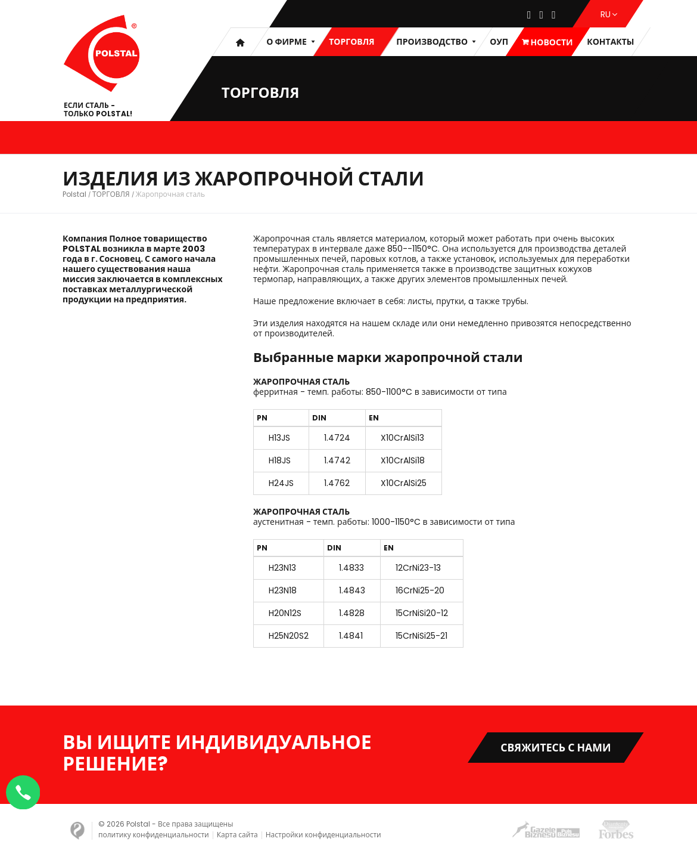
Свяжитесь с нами (554, 747)
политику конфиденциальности (153, 835)
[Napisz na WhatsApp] (24, 791)
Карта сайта (237, 835)
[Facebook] (529, 15)
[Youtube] (554, 15)
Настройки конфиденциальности (323, 835)
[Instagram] (542, 15)
